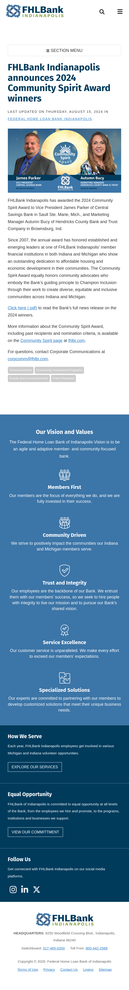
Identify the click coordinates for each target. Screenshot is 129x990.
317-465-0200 (54, 948)
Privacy (49, 969)
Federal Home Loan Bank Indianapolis (50, 119)
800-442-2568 (97, 948)
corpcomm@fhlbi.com (28, 359)
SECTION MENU (64, 50)
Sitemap (105, 969)
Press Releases (64, 378)
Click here (17, 308)
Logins (88, 969)
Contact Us (69, 969)
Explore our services (35, 767)
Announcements (20, 370)
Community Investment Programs (59, 370)
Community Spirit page (42, 340)
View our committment (35, 832)
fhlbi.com (76, 340)
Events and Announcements (28, 378)
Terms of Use (27, 969)
